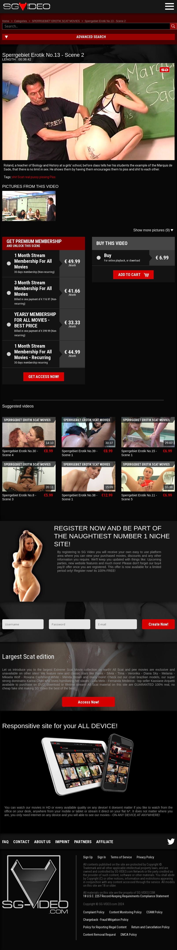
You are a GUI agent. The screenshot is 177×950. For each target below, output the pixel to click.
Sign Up (88, 857)
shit (14, 177)
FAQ (5, 841)
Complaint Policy (93, 912)
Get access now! (43, 376)
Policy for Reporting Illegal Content (105, 927)
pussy (34, 177)
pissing (44, 177)
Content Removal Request (99, 934)
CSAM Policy (154, 912)
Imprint (62, 841)
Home (5, 21)
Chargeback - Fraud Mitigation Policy (105, 919)
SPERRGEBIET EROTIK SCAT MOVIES (56, 21)
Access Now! (88, 702)
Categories (20, 21)
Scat (20, 177)
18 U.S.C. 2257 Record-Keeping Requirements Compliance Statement (126, 896)
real (27, 177)
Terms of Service (121, 857)
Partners (83, 841)
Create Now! (158, 624)
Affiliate (104, 841)
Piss (52, 177)
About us (42, 841)
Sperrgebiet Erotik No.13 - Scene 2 (105, 21)
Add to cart (129, 274)
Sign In (102, 857)
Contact (21, 841)
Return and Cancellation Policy (150, 927)
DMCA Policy (129, 934)
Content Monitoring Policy (125, 912)
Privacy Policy (145, 857)
